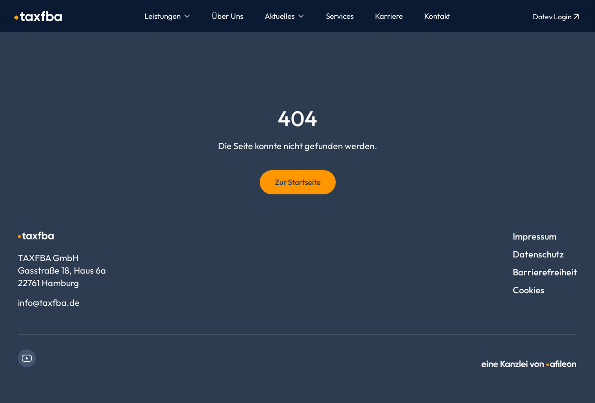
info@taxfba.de (49, 302)
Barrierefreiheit (545, 272)
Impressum (535, 236)
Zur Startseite (298, 182)
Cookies (528, 290)
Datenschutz (538, 254)
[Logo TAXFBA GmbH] (38, 16)
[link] (27, 358)
